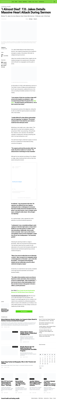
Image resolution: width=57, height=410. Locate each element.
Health (16, 1)
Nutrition (30, 1)
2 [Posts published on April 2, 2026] (47, 356)
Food (33, 1)
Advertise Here (41, 1)
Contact (54, 398)
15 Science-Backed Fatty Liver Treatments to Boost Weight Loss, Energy (46, 331)
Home (13, 1)
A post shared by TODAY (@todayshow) (24, 197)
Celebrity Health (6, 6)
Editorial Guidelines (34, 398)
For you (36, 1)
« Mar (40, 368)
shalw (2, 54)
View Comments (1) (24, 311)
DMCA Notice (41, 398)
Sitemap (51, 398)
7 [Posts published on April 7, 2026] (42, 358)
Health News (25, 1)
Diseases (20, 1)
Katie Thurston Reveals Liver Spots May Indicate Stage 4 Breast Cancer (5, 310)
